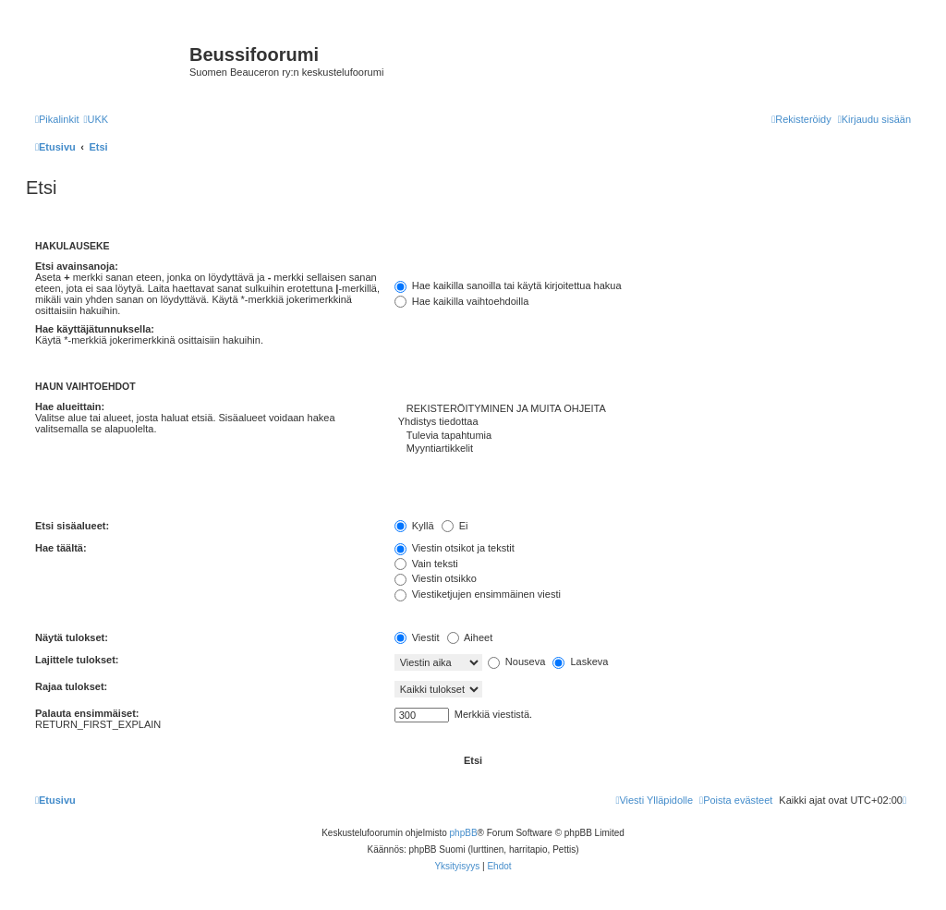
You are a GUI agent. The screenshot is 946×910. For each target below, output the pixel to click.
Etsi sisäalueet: (72, 525)
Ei (455, 525)
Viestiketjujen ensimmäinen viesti (477, 594)
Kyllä (414, 525)
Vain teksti (426, 563)
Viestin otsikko (435, 578)
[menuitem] (95, 119)
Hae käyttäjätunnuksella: (94, 328)
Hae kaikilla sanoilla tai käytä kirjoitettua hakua (508, 285)
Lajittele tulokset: (76, 659)
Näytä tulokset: (71, 637)
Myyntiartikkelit (652, 449)
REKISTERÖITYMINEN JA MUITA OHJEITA (652, 409)
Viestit (417, 637)
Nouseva (516, 661)
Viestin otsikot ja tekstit (454, 547)
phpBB (464, 833)
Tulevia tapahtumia (652, 436)
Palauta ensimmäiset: (87, 713)
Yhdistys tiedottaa (652, 422)
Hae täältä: (61, 547)
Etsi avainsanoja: (76, 266)
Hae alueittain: (69, 406)
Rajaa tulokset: (71, 686)
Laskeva (580, 661)
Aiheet (470, 637)
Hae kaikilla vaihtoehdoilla (461, 301)
